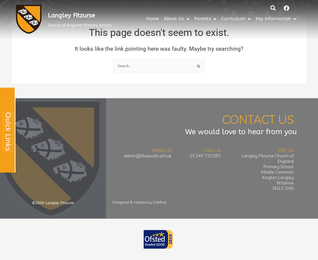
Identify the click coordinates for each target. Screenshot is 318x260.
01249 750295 (205, 156)
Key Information (276, 19)
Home (152, 18)
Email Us (161, 150)
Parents (205, 19)
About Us (176, 19)
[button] (273, 8)
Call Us (212, 150)
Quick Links (8, 131)
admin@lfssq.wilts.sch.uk (147, 156)
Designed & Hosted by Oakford (139, 202)
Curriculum (236, 19)
